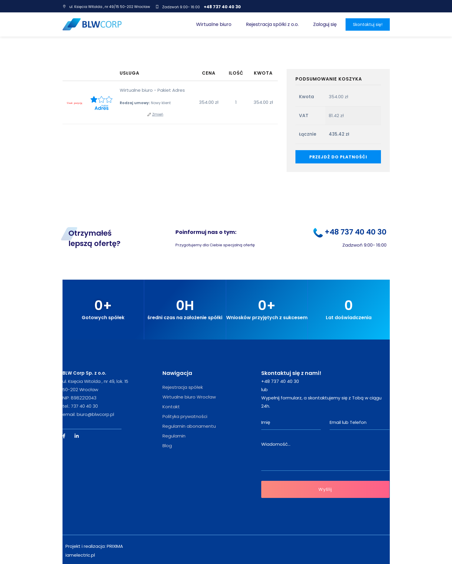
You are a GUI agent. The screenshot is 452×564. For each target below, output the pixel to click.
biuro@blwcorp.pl (95, 414)
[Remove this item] (74, 103)
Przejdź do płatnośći (338, 157)
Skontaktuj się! (367, 24)
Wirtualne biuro (213, 24)
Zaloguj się (325, 24)
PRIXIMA (115, 546)
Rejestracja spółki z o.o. (272, 24)
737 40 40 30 (84, 406)
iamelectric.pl (80, 555)
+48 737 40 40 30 (222, 7)
